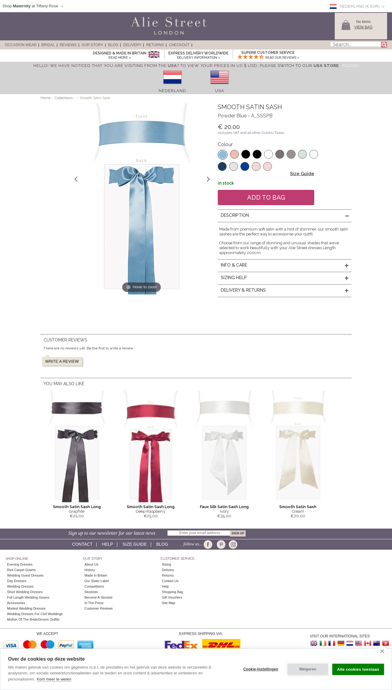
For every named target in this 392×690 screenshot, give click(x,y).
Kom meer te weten (54, 679)
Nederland (172, 90)
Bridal (48, 45)
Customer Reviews (99, 608)
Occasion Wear (20, 45)
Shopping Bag (172, 592)
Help (107, 544)
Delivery (132, 45)
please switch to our (299, 65)
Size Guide (302, 173)
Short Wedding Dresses (25, 592)
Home (45, 98)
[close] (382, 651)
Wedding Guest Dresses (25, 575)
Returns (155, 45)
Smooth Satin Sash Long (77, 506)
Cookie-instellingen (260, 669)
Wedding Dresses (20, 586)
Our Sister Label (97, 581)
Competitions (94, 586)
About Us (91, 564)
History (90, 570)
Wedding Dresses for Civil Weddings (35, 614)
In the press (94, 603)
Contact (82, 544)
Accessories (16, 603)
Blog (113, 45)
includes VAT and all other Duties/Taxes (251, 133)
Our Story (92, 45)
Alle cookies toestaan (358, 669)
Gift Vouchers (172, 597)
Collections (64, 98)
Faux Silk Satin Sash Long (224, 506)
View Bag (363, 27)
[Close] (350, 65)
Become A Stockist (98, 597)
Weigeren (307, 669)
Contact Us (170, 581)
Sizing (166, 564)
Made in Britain (96, 575)
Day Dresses (16, 581)
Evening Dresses (19, 564)
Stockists (91, 592)
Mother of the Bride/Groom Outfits (33, 619)
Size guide (135, 544)
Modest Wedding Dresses (26, 608)
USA (219, 90)
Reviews (68, 45)
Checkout (179, 45)
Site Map (168, 603)
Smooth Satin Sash (297, 506)
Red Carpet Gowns (21, 570)
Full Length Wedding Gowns (28, 597)
